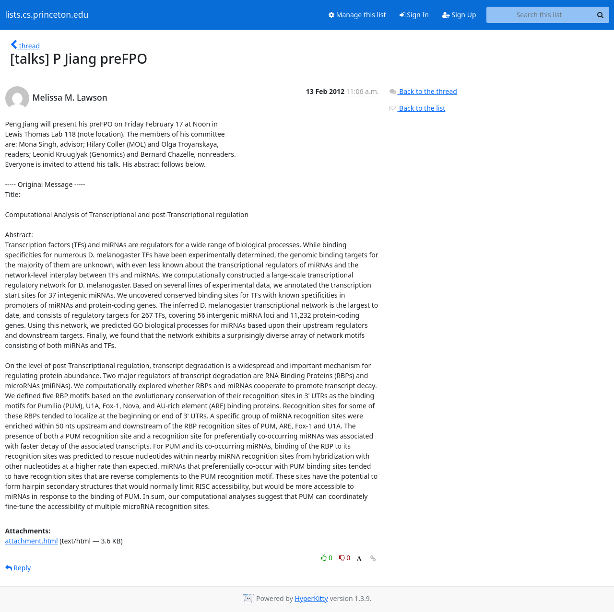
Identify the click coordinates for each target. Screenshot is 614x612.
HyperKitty (311, 598)
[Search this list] (539, 15)
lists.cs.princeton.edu (47, 15)
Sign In (414, 14)
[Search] (600, 15)
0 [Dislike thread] (345, 557)
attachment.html (31, 540)
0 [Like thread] (327, 557)
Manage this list (357, 14)
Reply (18, 567)
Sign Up (459, 14)
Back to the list (417, 108)
